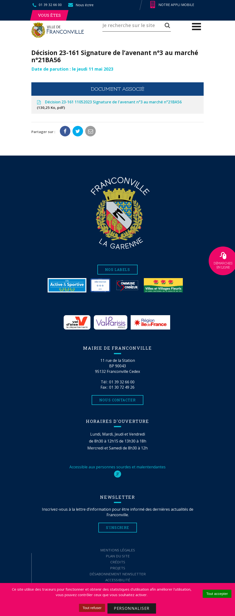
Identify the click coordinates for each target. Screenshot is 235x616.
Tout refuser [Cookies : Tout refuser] (92, 608)
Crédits (117, 562)
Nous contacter (117, 400)
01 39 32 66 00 (121, 382)
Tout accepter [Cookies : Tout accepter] (217, 594)
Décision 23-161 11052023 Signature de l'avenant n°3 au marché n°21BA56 (109, 104)
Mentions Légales (117, 550)
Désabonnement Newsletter (118, 573)
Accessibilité (117, 579)
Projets (117, 568)
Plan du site (118, 556)
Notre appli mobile (172, 4)
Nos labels (117, 269)
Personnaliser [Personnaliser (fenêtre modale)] (132, 608)
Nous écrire (80, 5)
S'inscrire (117, 527)
